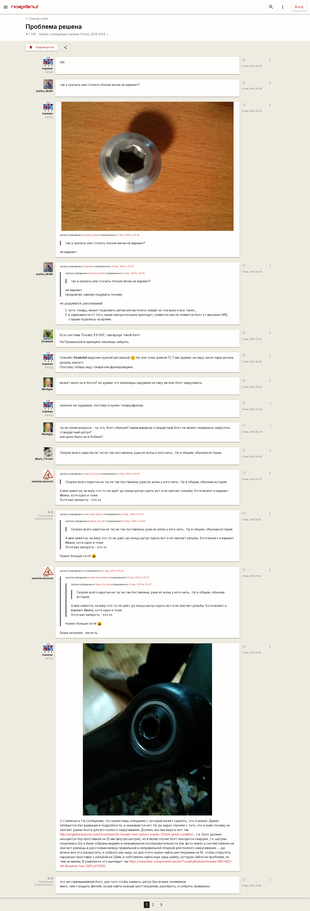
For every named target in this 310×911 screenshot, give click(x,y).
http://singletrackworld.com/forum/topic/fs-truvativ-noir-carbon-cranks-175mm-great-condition (126, 834)
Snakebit (47, 341)
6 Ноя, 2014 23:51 (252, 111)
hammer (74, 34)
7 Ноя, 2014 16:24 (252, 361)
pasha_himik (92, 235)
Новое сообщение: (53, 34)
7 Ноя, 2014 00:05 (252, 271)
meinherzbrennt (42, 481)
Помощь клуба (37, 18)
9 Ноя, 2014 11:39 (251, 652)
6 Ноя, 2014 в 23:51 (123, 266)
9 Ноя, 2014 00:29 (252, 432)
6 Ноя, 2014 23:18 (252, 88)
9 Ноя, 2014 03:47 (252, 456)
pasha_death (44, 91)
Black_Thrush (44, 458)
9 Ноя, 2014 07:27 (252, 479)
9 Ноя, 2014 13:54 (94, 34)
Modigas (47, 389)
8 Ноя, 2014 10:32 (252, 387)
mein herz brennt (94, 514)
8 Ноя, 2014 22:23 (252, 409)
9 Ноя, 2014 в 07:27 (133, 514)
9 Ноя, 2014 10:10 (251, 519)
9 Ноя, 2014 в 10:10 (113, 571)
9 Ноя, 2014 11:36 (251, 576)
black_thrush (92, 473)
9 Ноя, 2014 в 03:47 (129, 473)
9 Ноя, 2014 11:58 (251, 885)
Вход (299, 7)
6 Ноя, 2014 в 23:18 (128, 235)
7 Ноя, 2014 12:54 (252, 339)
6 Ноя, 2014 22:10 (252, 66)
